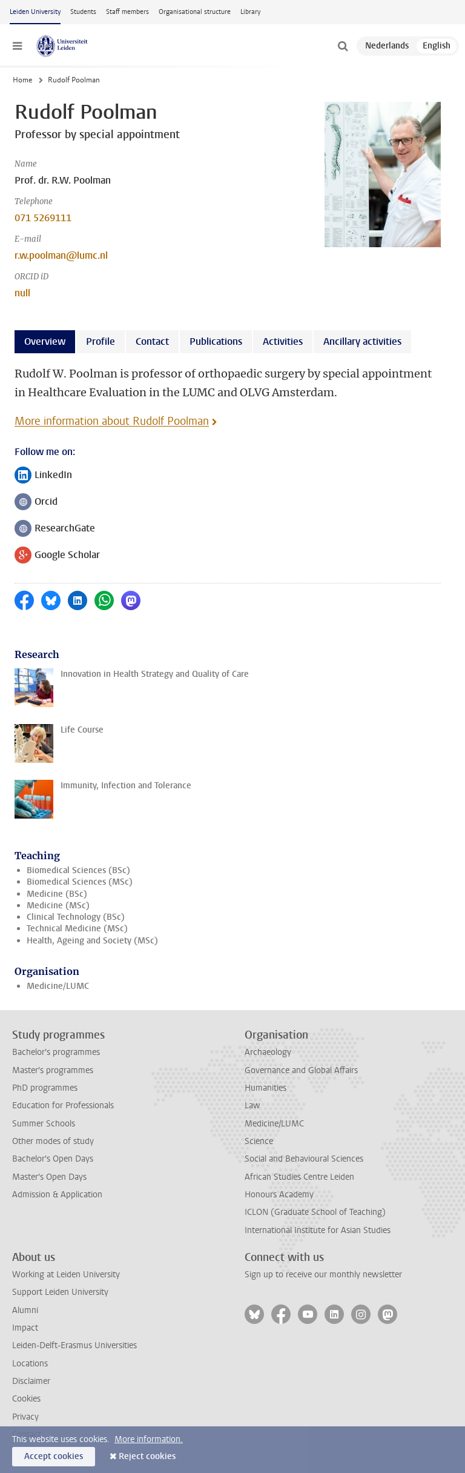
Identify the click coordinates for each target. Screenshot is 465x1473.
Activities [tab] (283, 341)
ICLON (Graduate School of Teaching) (315, 1212)
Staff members (127, 11)
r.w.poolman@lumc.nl (61, 255)
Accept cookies (53, 1456)
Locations (30, 1363)
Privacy (25, 1417)
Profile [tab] (100, 341)
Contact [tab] (152, 341)
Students (83, 11)
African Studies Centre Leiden (299, 1177)
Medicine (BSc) (57, 894)
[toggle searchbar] (342, 46)
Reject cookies (147, 1456)
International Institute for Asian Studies (318, 1230)
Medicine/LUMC (58, 986)
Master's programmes (52, 1070)
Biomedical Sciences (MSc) (80, 882)
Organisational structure (195, 11)
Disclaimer (31, 1381)
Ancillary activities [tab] (362, 341)
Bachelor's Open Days (52, 1159)
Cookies (26, 1399)
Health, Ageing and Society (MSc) (92, 940)
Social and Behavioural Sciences (304, 1159)
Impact (25, 1328)
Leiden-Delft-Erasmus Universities (74, 1345)
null (22, 293)
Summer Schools (43, 1123)
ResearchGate (55, 529)
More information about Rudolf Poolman (112, 421)
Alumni (25, 1310)
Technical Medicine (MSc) (77, 928)
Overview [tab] (44, 341)
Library (250, 11)
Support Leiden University (60, 1292)
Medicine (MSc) (58, 905)
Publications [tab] (216, 341)
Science (259, 1141)
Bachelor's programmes (56, 1052)
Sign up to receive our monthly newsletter (323, 1274)
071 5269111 (43, 217)
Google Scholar (57, 556)
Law (252, 1105)
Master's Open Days (49, 1177)
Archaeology (268, 1052)
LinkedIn (43, 476)
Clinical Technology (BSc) (76, 917)
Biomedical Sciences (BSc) (78, 870)
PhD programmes (45, 1088)
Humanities (265, 1088)
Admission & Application (57, 1194)
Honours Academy (279, 1194)
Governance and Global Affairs (301, 1070)
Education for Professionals (63, 1105)
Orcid (36, 502)
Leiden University (35, 11)
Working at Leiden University (66, 1274)
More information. (148, 1439)
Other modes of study (53, 1141)
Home (22, 80)
